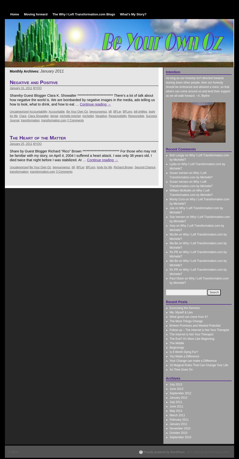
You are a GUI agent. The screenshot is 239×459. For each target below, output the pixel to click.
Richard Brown (123, 167)
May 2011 (176, 411)
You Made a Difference (184, 356)
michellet (88, 116)
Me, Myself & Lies (181, 312)
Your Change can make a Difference (193, 361)
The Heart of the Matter (38, 137)
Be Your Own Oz (77, 111)
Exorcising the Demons (185, 308)
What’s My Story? (133, 14)
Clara (22, 116)
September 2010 (180, 437)
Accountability (38, 111)
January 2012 (179, 397)
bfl (110, 111)
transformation (30, 120)
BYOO (37, 88)
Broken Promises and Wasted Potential (195, 325)
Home (14, 14)
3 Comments (64, 171)
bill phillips (140, 111)
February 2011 (179, 419)
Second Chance (145, 167)
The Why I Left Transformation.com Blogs (83, 14)
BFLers (127, 111)
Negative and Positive (34, 82)
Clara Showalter (38, 116)
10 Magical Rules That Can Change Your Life (199, 365)
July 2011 (176, 402)
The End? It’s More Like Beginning (192, 339)
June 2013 (176, 389)
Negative (101, 116)
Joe (172, 208)
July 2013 (176, 384)
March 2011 (177, 415)
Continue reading (95, 104)
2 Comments (75, 120)
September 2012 (180, 393)
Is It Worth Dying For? (184, 352)
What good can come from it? (189, 317)
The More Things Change (186, 321)
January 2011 (179, 424)
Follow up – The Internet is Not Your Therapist (199, 330)
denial (54, 116)
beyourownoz (98, 111)
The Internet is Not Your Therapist (191, 334)
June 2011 (176, 406)
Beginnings (177, 347)
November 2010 (180, 428)
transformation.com (53, 120)
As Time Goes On (181, 369)
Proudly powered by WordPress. (165, 452)
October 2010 (179, 433)
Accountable (57, 111)
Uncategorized (19, 111)
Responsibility (118, 116)
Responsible (136, 116)
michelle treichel (70, 116)
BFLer (117, 111)
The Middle (177, 343)
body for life (104, 167)
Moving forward (36, 14)
